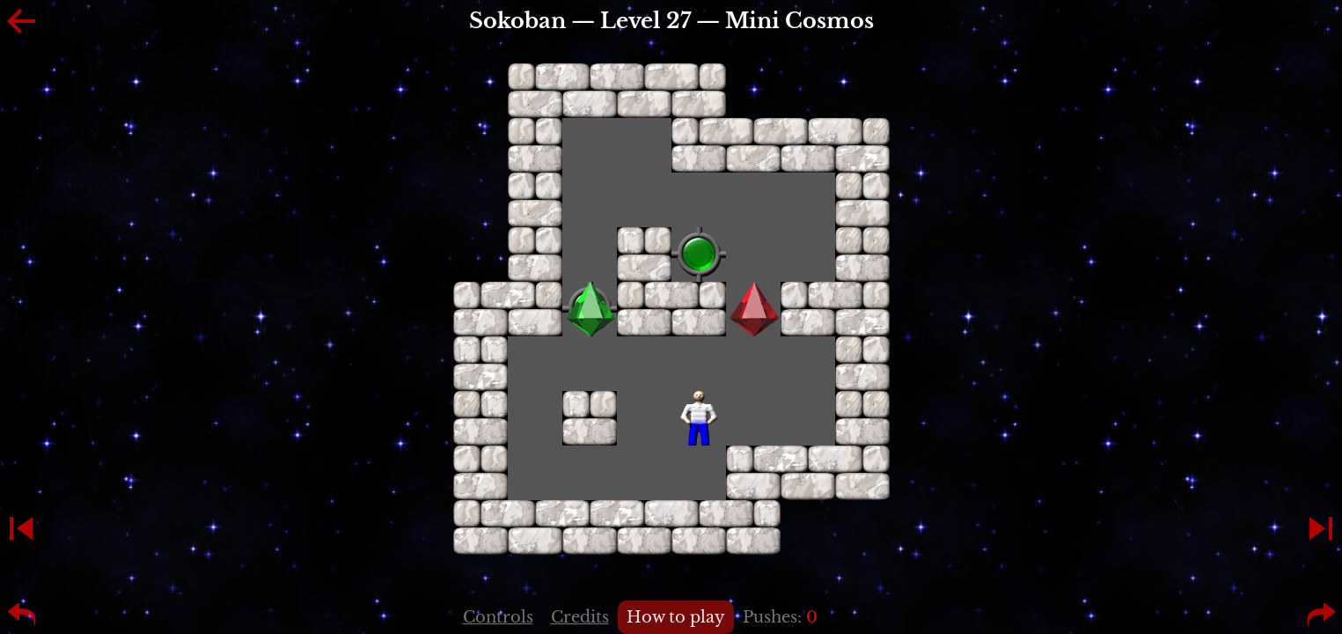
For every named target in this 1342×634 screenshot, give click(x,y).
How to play (676, 617)
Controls (498, 617)
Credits (580, 617)
